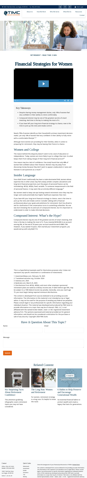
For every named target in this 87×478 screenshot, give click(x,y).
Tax (24, 467)
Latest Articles (27, 473)
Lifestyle (25, 471)
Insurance (25, 465)
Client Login (79, 2)
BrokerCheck (76, 457)
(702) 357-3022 (35, 2)
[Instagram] (9, 474)
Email (46, 318)
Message (6, 330)
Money (25, 469)
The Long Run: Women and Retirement (42, 383)
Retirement (26, 458)
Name (5, 318)
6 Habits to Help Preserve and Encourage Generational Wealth (69, 384)
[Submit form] (7, 345)
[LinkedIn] (60, 1)
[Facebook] (65, 1)
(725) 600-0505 (10, 460)
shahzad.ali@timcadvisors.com (10, 471)
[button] (29, 6)
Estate (25, 463)
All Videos (25, 475)
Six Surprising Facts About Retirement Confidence (14, 384)
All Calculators (27, 477)
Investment (26, 460)
